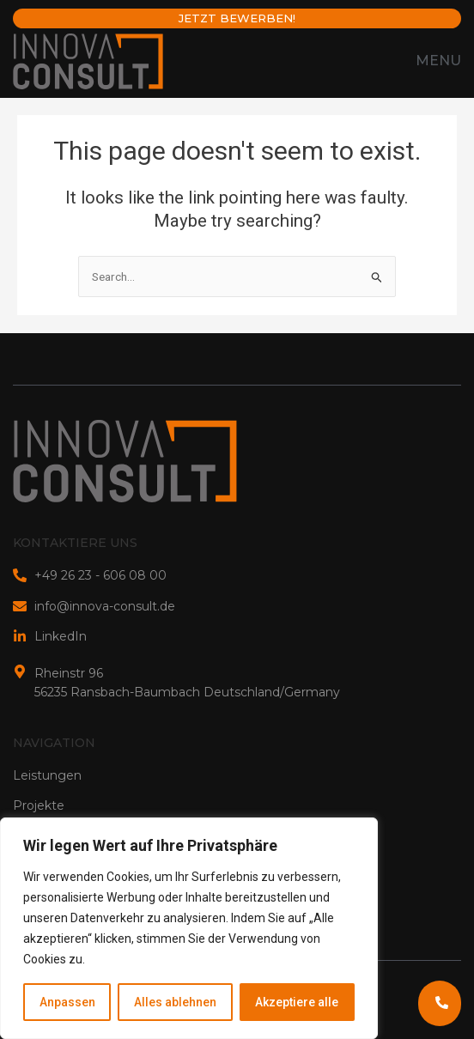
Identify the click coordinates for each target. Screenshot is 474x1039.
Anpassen (67, 1002)
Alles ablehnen (175, 1002)
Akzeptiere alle (296, 1002)
